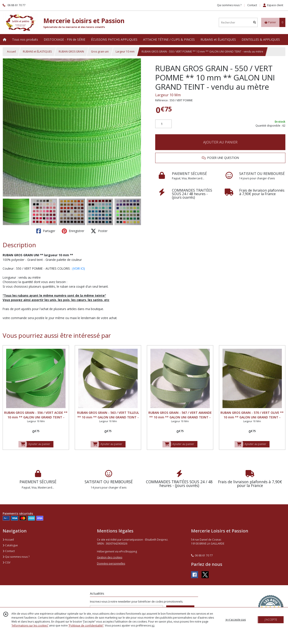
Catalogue (10, 545)
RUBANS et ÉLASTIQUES (37, 51)
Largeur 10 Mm (168, 95)
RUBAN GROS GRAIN (71, 51)
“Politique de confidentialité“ (86, 625)
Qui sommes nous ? (16, 557)
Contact (252, 5)
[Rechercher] (254, 22)
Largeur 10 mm (125, 51)
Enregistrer (73, 231)
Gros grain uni (100, 51)
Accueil (11, 51)
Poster (99, 231)
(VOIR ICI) (78, 268)
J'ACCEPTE (271, 619)
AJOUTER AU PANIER (220, 142)
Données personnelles (111, 563)
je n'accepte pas (236, 619)
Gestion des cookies (109, 557)
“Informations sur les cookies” (29, 625)
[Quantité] (163, 124)
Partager (45, 231)
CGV (6, 562)
